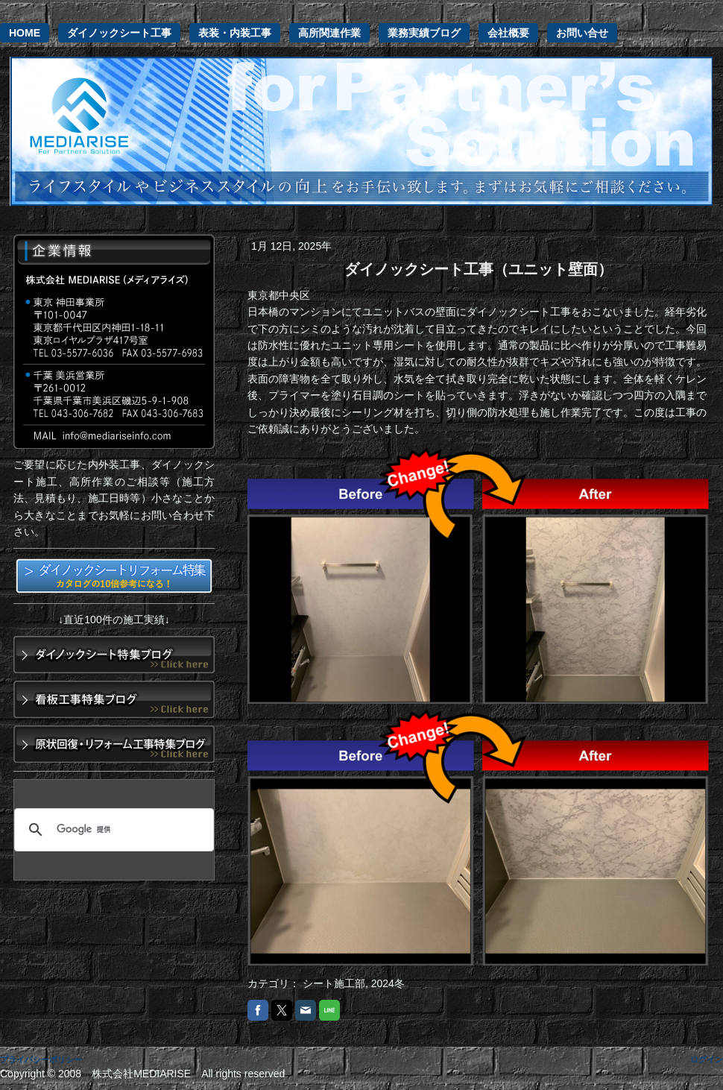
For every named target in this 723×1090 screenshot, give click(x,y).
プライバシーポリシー (41, 1059)
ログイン (706, 1059)
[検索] (112, 830)
